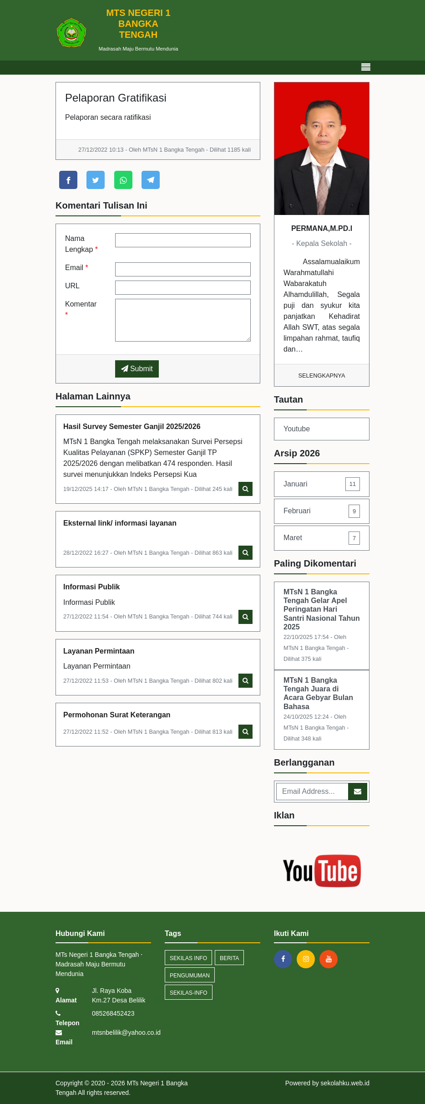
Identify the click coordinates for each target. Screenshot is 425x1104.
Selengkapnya (322, 375)
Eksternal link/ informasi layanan (120, 523)
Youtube (296, 429)
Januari (321, 484)
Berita (229, 958)
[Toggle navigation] (365, 67)
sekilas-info (188, 993)
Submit (137, 369)
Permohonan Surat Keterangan (117, 715)
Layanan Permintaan (99, 651)
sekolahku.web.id (345, 1083)
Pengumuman (190, 975)
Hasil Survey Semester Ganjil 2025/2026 (132, 426)
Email (76, 267)
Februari (321, 511)
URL (72, 286)
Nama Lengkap (81, 244)
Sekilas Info (188, 958)
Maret (321, 538)
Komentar (80, 309)
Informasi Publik (91, 587)
